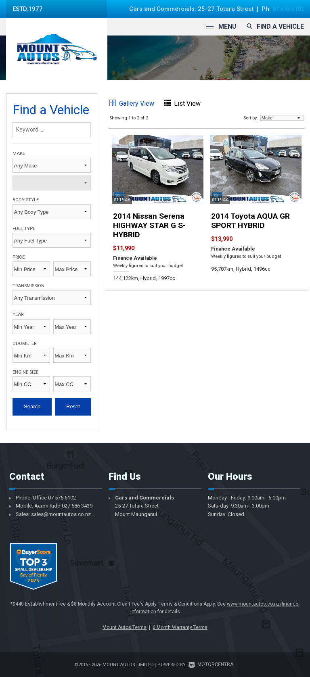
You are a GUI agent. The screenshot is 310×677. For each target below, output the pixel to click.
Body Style (26, 200)
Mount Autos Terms (125, 627)
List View (182, 103)
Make (19, 153)
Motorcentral (212, 664)
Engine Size (25, 372)
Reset (73, 406)
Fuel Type (24, 228)
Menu (221, 26)
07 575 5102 (286, 9)
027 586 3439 (77, 506)
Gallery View (131, 103)
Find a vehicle (274, 26)
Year (18, 314)
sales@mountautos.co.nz (61, 514)
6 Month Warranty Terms (180, 627)
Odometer (24, 343)
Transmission (28, 285)
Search (32, 406)
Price (19, 257)
